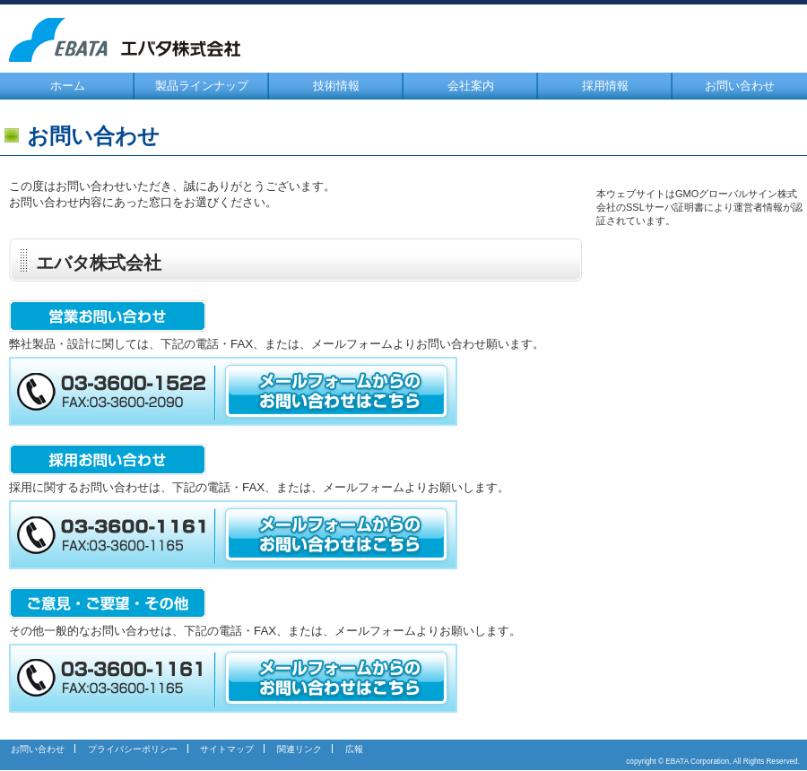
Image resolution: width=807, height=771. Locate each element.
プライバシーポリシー (133, 749)
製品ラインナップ (201, 85)
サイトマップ (227, 749)
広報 (354, 749)
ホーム (67, 85)
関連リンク (299, 749)
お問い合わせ (740, 85)
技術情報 (336, 85)
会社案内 (470, 85)
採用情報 (605, 85)
